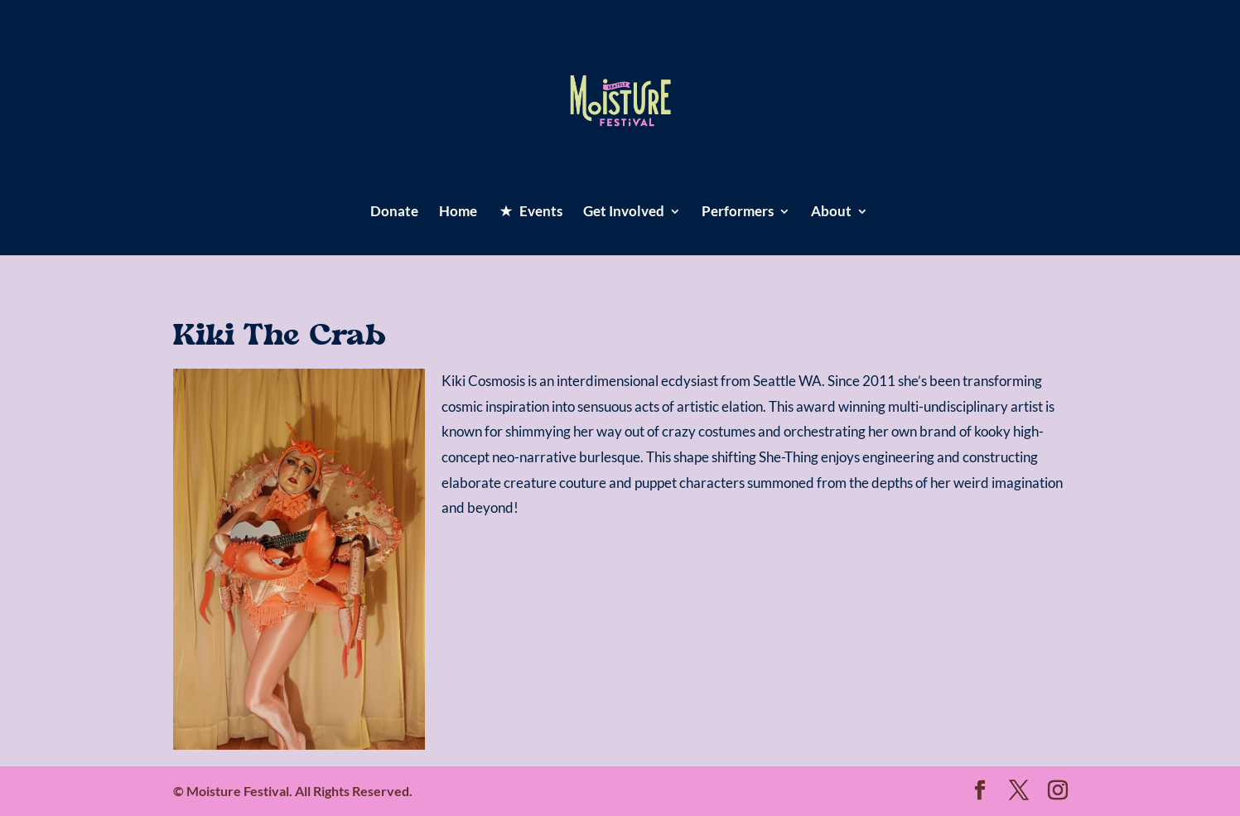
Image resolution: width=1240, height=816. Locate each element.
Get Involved (623, 212)
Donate (394, 212)
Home (458, 212)
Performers (738, 212)
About (831, 212)
